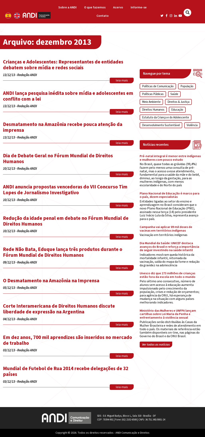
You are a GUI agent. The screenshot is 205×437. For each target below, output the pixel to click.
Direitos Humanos (153, 110)
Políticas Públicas (153, 94)
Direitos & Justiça (178, 102)
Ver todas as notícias (156, 344)
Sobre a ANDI (67, 7)
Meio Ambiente (151, 102)
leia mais (122, 80)
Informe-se (139, 7)
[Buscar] (187, 12)
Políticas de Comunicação (158, 86)
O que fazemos (94, 7)
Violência (192, 125)
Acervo (118, 7)
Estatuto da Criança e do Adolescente (165, 117)
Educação (177, 110)
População (186, 86)
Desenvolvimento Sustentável (161, 125)
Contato (103, 16)
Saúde (174, 94)
